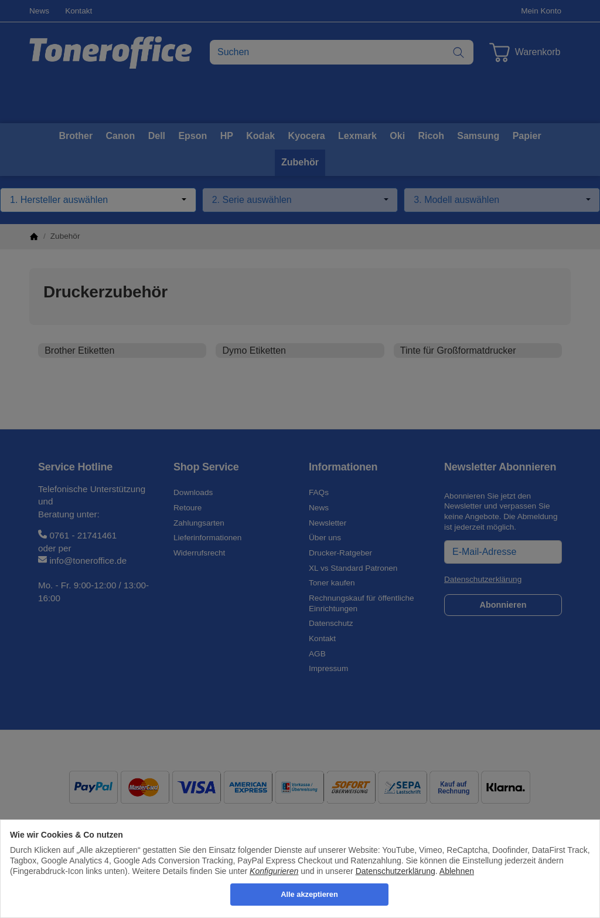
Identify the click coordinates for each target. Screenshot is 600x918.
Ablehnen (456, 871)
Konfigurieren (274, 871)
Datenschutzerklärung (395, 871)
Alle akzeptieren (309, 894)
